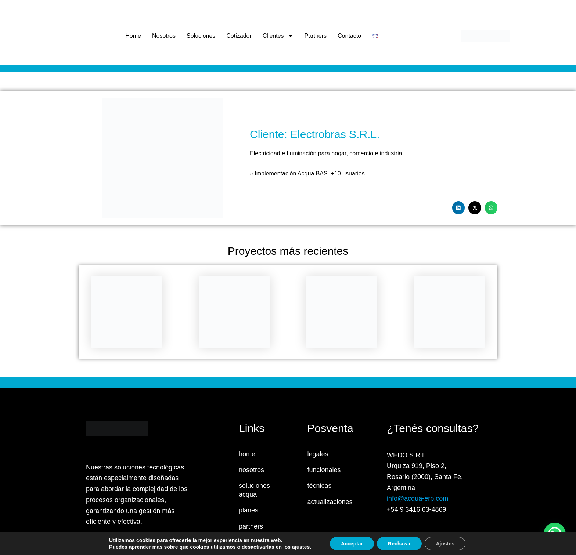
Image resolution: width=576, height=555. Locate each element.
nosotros (251, 470)
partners (251, 526)
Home (133, 36)
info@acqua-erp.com (417, 498)
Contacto (349, 36)
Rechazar (399, 544)
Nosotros (164, 36)
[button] (458, 207)
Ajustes (445, 544)
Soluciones (201, 36)
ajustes (301, 547)
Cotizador (238, 36)
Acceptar (352, 544)
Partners (316, 36)
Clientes (278, 36)
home (247, 454)
